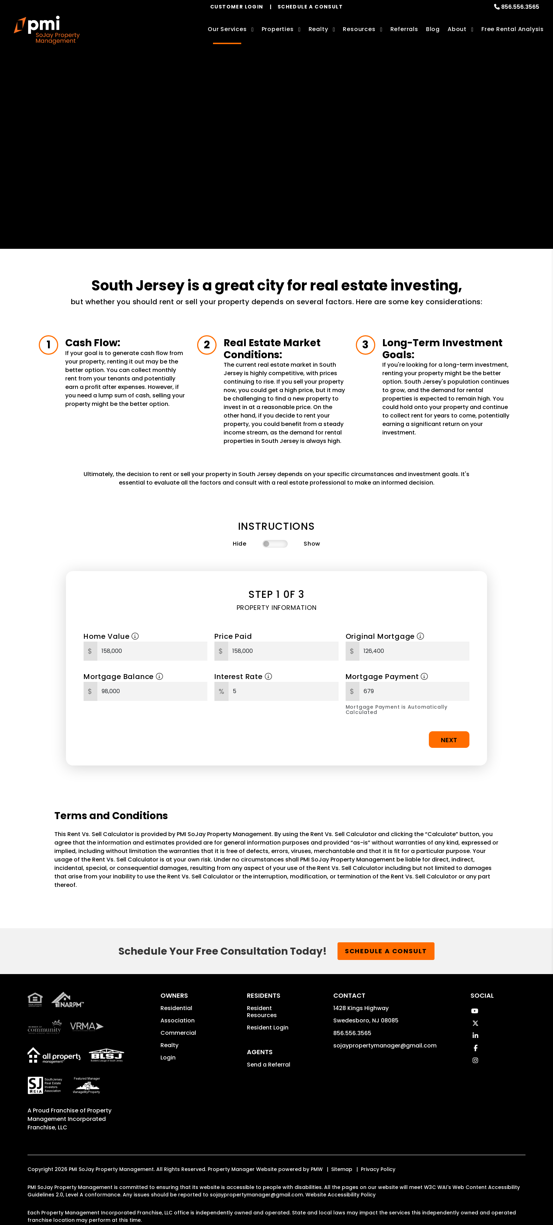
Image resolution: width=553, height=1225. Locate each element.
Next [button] (449, 739)
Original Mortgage (385, 636)
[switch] (275, 544)
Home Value (111, 636)
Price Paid (233, 636)
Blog (433, 29)
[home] (47, 30)
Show (312, 544)
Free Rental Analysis (512, 29)
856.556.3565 (520, 7)
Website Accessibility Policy (340, 1194)
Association (177, 1020)
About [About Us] (457, 29)
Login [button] (168, 1057)
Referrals (404, 29)
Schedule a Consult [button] (386, 951)
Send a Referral (268, 1065)
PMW (317, 1169)
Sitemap (341, 1169)
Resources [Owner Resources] (359, 29)
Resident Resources (262, 1011)
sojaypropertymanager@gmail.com (385, 1045)
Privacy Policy (378, 1169)
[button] (474, 1011)
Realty (169, 1045)
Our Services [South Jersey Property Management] (227, 29)
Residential (176, 1008)
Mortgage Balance (123, 676)
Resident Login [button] (267, 1027)
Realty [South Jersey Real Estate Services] (318, 29)
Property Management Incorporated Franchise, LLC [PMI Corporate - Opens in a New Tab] (69, 1118)
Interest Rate (243, 676)
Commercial (178, 1033)
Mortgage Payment (387, 676)
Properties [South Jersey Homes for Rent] (278, 29)
